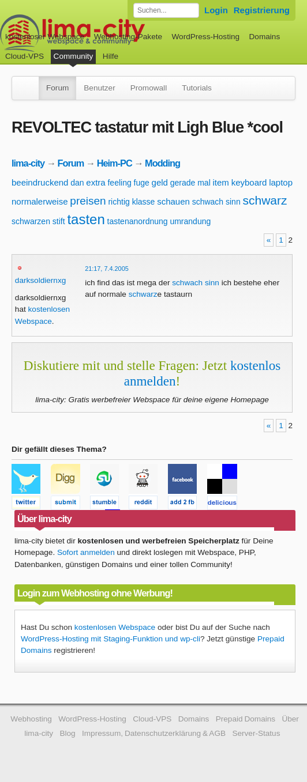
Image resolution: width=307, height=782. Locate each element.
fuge (141, 182)
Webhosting (31, 719)
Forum (57, 88)
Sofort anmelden (86, 552)
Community (73, 56)
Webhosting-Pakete (128, 36)
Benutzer (99, 88)
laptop (281, 182)
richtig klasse (131, 201)
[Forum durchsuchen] (166, 10)
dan (77, 182)
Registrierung (262, 10)
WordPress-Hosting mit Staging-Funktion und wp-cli (110, 638)
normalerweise (40, 201)
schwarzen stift (38, 221)
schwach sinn (216, 201)
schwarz (264, 200)
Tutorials (197, 88)
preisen (88, 201)
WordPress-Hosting (205, 36)
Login (216, 10)
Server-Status (256, 733)
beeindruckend (40, 182)
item (221, 182)
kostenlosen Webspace (114, 627)
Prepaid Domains (245, 719)
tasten (85, 219)
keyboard (249, 182)
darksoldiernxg (40, 280)
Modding (162, 163)
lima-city (28, 163)
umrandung (190, 221)
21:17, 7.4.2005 (107, 268)
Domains (264, 36)
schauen (173, 201)
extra (95, 182)
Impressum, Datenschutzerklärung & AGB (154, 733)
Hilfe (110, 56)
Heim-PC (114, 163)
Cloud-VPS (24, 56)
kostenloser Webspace (44, 36)
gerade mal (190, 182)
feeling (119, 182)
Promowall (148, 88)
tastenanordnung (137, 221)
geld (160, 182)
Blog (67, 733)
